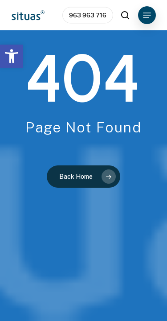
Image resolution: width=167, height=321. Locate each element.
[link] (11, 56)
